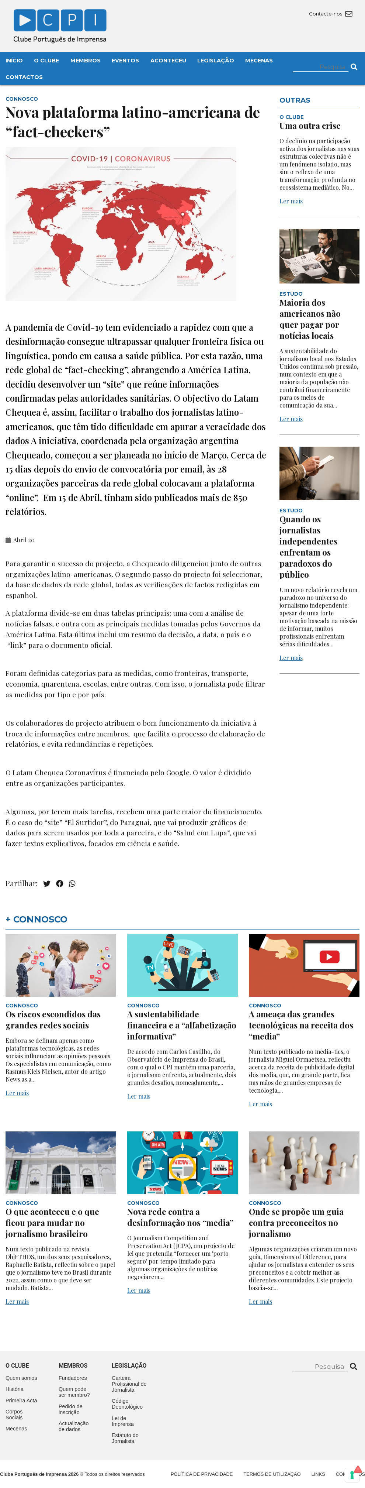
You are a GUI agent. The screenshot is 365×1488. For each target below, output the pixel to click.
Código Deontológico (127, 1404)
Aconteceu (168, 60)
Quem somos (21, 1378)
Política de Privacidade (202, 1474)
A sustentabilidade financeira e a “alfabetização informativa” (181, 1025)
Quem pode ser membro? (74, 1392)
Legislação (215, 60)
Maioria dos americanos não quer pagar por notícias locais (310, 319)
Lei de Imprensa (123, 1421)
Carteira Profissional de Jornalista (129, 1384)
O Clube (46, 60)
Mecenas (259, 60)
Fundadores (73, 1378)
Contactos (24, 77)
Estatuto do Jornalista (125, 1438)
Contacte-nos (330, 14)
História (15, 1389)
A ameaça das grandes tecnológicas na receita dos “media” (301, 1025)
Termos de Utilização (272, 1474)
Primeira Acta (21, 1400)
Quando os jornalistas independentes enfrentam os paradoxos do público (308, 546)
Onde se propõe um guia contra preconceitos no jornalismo (296, 1222)
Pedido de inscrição (71, 1409)
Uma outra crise (310, 125)
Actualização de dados (74, 1426)
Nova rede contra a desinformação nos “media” (180, 1217)
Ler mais (291, 201)
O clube (17, 1365)
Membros (85, 60)
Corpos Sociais (14, 1414)
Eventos (125, 60)
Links (318, 1474)
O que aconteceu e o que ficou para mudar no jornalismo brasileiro (52, 1222)
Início (14, 60)
